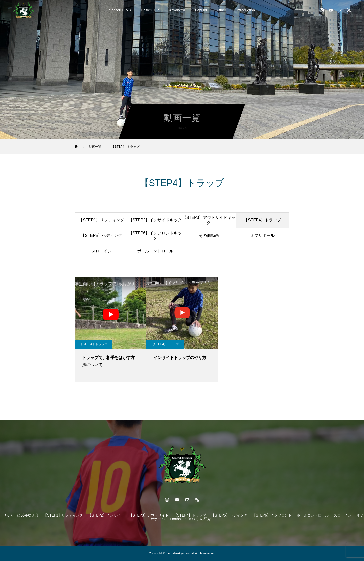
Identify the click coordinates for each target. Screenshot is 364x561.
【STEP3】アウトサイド (149, 515)
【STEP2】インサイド (106, 515)
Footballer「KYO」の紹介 (190, 519)
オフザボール (262, 235)
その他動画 (209, 235)
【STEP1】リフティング (101, 220)
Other (221, 10)
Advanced (177, 10)
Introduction (245, 10)
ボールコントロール (155, 251)
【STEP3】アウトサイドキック (209, 220)
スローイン (102, 251)
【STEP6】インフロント (272, 515)
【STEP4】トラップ (262, 220)
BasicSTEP (150, 10)
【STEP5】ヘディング (101, 235)
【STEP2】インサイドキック (155, 220)
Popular (201, 10)
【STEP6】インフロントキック (155, 235)
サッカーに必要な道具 (20, 515)
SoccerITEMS (120, 10)
